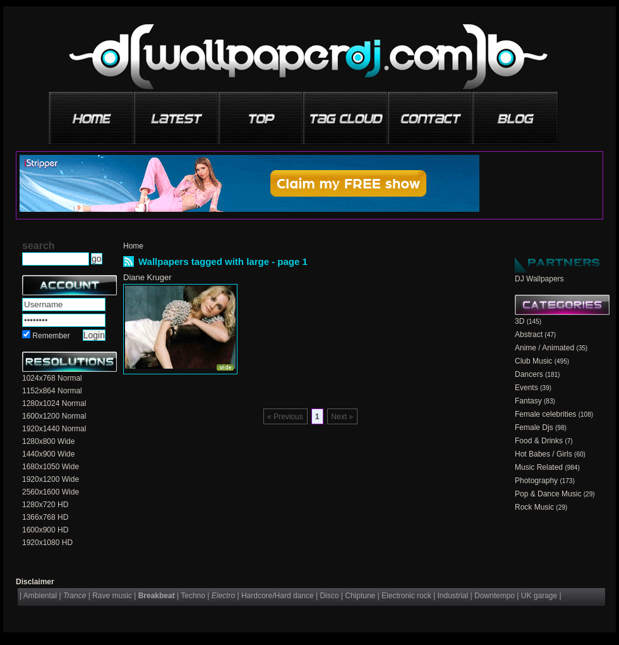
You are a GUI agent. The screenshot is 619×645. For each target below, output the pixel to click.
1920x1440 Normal (54, 428)
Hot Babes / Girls (543, 454)
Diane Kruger (147, 277)
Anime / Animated (544, 347)
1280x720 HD (45, 504)
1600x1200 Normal (54, 416)
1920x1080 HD (47, 542)
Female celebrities (545, 414)
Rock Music (534, 507)
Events (526, 387)
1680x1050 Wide (50, 466)
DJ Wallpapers (539, 278)
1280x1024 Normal (54, 403)
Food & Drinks (539, 440)
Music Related (539, 467)
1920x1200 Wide (50, 479)
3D (519, 321)
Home (133, 246)
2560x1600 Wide (50, 492)
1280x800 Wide (48, 441)
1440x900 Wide (48, 454)
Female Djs (534, 427)
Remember (50, 335)
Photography (536, 480)
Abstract (529, 334)
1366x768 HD (45, 517)
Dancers (529, 374)
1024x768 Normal (52, 378)
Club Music (533, 361)
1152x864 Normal (52, 390)
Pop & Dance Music (548, 493)
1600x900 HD (45, 529)
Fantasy (528, 400)
